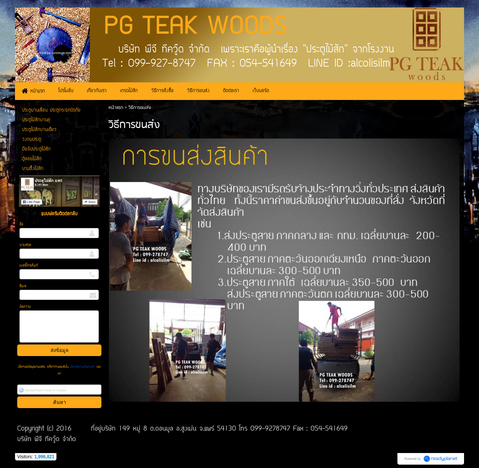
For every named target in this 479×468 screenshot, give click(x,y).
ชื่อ (21, 224)
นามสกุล (25, 245)
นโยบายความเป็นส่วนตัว (82, 367)
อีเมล (22, 286)
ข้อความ (25, 307)
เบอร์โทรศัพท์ (28, 265)
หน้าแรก (116, 108)
